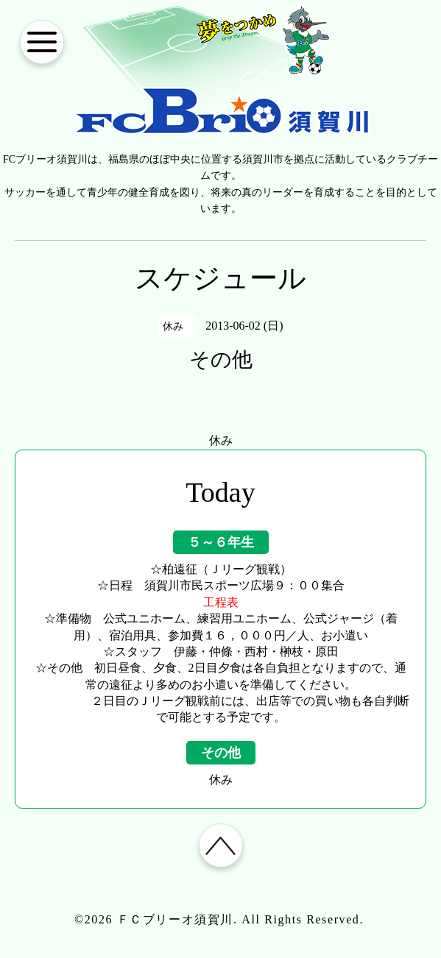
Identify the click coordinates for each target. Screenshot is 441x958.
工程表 (221, 602)
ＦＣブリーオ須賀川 (175, 919)
